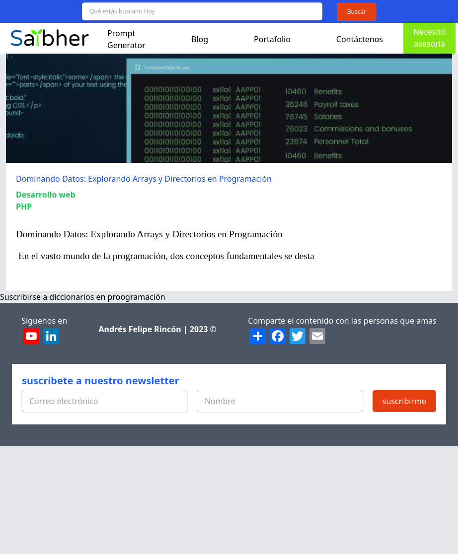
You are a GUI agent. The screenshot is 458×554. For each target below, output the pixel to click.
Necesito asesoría (429, 37)
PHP (24, 206)
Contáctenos (359, 39)
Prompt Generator (126, 39)
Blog (199, 39)
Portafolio (272, 39)
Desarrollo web (46, 194)
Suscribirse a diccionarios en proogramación (82, 296)
